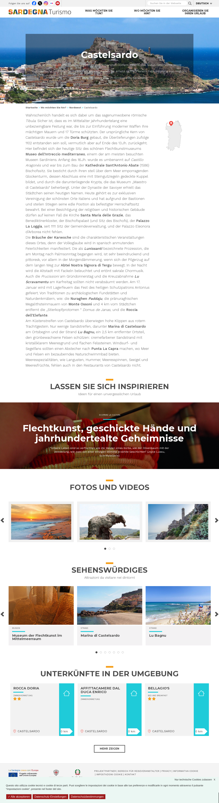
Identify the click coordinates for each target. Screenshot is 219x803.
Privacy (166, 771)
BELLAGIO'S (159, 688)
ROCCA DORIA (26, 688)
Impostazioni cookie (109, 774)
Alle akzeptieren (19, 796)
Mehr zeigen (109, 748)
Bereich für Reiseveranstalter (138, 771)
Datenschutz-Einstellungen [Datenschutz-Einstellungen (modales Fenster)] (50, 796)
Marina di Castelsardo (100, 635)
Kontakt (130, 774)
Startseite (32, 107)
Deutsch (202, 3)
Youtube (58, 3)
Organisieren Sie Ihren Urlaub (195, 12)
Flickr (52, 3)
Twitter (40, 3)
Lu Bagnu (157, 635)
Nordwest (109, 43)
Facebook (34, 3)
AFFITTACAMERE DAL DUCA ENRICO (100, 690)
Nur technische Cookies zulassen (197, 779)
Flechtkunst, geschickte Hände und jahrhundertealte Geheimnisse (110, 433)
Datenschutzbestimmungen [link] (87, 796)
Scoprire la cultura (109, 415)
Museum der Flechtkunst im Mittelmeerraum (37, 637)
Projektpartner (105, 771)
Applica (190, 3)
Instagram (46, 3)
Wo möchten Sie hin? (147, 12)
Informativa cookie (185, 771)
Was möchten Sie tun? (99, 12)
